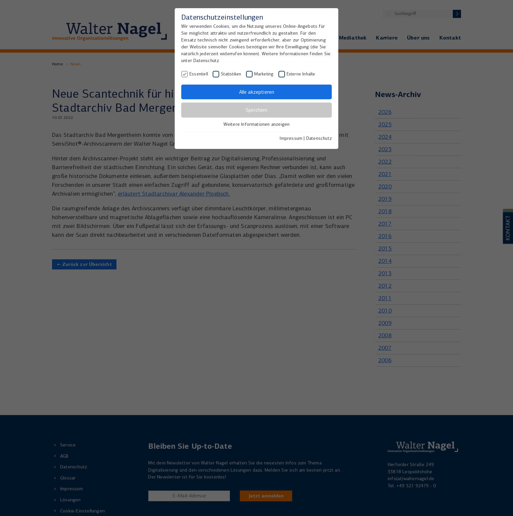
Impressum (291, 138)
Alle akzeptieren (256, 92)
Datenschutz (319, 138)
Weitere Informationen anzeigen (256, 124)
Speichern (256, 110)
